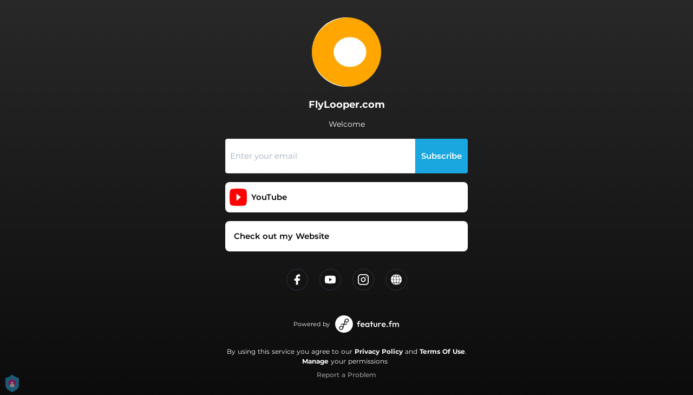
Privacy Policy (379, 351)
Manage (315, 361)
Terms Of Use (442, 351)
